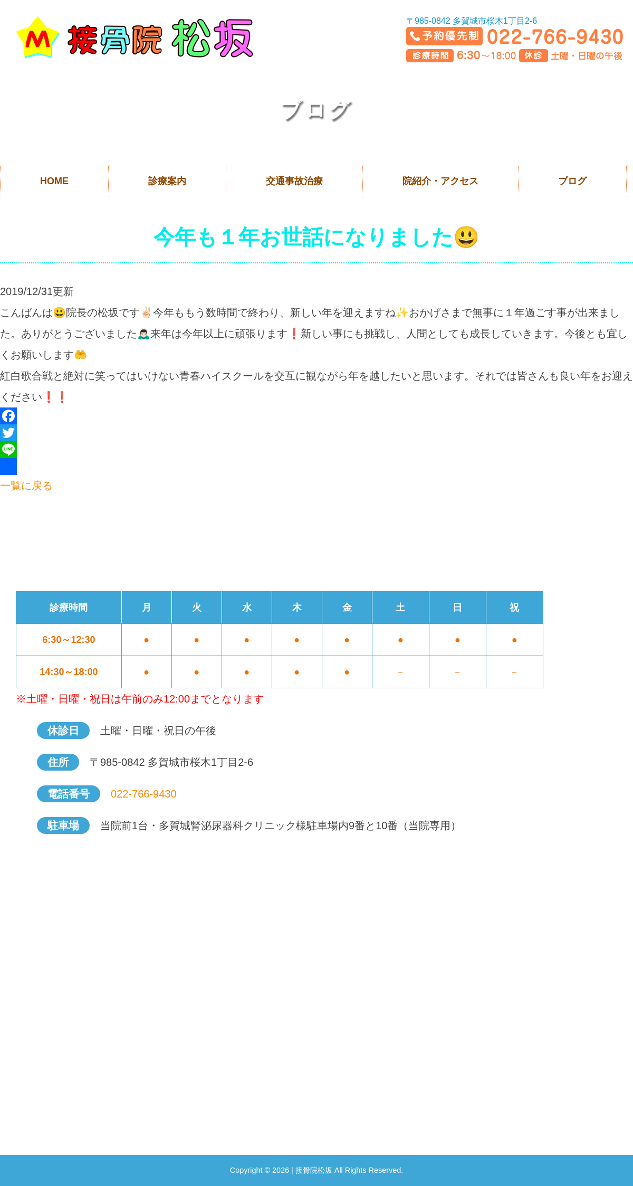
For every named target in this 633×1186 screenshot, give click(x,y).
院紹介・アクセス (440, 181)
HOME (54, 181)
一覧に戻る (26, 485)
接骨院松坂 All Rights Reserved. (349, 1170)
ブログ (572, 181)
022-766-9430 (144, 794)
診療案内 (167, 181)
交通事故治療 (294, 181)
